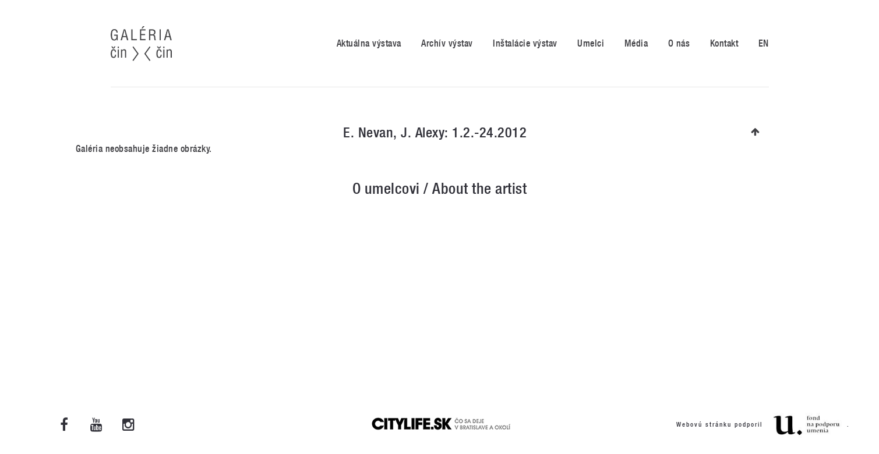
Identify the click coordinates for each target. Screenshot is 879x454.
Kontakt (724, 43)
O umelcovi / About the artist (439, 188)
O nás (679, 43)
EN (763, 43)
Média (636, 43)
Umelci (590, 43)
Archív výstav (447, 43)
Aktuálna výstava (369, 43)
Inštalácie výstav (525, 43)
